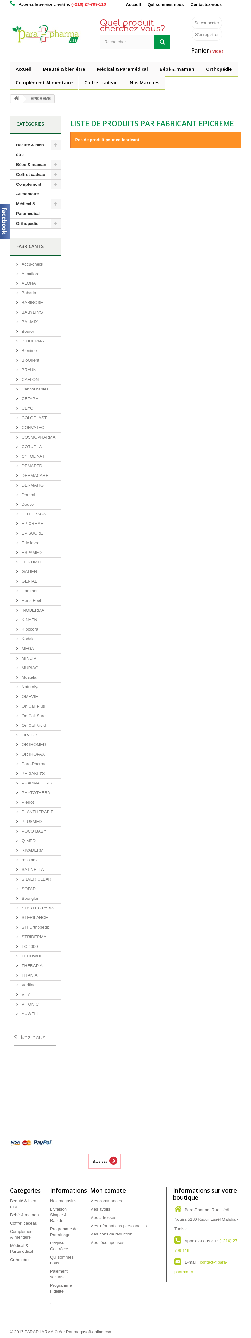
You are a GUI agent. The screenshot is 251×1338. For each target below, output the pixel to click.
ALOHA (28, 283)
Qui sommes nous (166, 4)
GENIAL (29, 581)
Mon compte (108, 1190)
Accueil (133, 4)
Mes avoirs (100, 1209)
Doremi (28, 494)
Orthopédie (219, 69)
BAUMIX (29, 321)
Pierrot (27, 802)
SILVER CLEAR (36, 879)
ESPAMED (31, 552)
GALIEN (29, 571)
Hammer (29, 590)
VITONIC (30, 1004)
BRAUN (28, 369)
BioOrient (30, 360)
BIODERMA (32, 341)
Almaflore (30, 273)
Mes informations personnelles (118, 1225)
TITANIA (29, 975)
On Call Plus (33, 706)
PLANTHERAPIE (37, 811)
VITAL (27, 994)
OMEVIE (29, 696)
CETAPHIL (31, 398)
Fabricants (30, 246)
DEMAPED (31, 466)
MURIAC (29, 667)
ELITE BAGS (33, 514)
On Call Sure (33, 715)
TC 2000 (29, 946)
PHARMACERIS (36, 783)
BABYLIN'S (32, 312)
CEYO (27, 408)
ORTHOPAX (33, 754)
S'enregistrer (207, 34)
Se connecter (207, 23)
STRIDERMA (33, 936)
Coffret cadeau (101, 82)
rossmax (29, 860)
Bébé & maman (177, 69)
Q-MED (28, 840)
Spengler (30, 898)
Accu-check (32, 264)
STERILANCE (34, 917)
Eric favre (30, 542)
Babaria (28, 293)
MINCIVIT (30, 658)
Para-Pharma (34, 763)
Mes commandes (106, 1200)
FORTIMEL (32, 562)
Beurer (27, 331)
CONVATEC (32, 427)
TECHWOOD (34, 956)
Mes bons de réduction (111, 1234)
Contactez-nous (206, 4)
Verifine (28, 984)
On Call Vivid (33, 725)
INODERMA (32, 610)
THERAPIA (32, 965)
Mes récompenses (107, 1242)
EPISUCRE (32, 533)
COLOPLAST (34, 417)
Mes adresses (103, 1217)
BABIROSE (32, 302)
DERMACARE (34, 475)
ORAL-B (29, 735)
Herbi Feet (31, 600)
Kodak (27, 638)
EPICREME (32, 523)
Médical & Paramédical (122, 69)
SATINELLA (32, 869)
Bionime (29, 350)
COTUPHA (31, 446)
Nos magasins (63, 1200)
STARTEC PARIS (37, 908)
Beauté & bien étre (64, 69)
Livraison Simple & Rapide (58, 1215)
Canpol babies (34, 389)
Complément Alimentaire (44, 82)
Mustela (28, 677)
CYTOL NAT (33, 456)
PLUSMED (31, 821)
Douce (27, 504)
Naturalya (30, 687)
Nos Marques (144, 82)
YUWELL (30, 1013)
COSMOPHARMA (38, 437)
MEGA (27, 648)
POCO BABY (33, 831)
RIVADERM (32, 850)
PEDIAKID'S (33, 773)
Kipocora (29, 629)
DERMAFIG (32, 485)
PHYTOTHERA (35, 792)
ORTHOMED (33, 744)
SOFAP (28, 888)
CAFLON (30, 379)
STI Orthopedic (35, 927)
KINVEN (29, 619)
